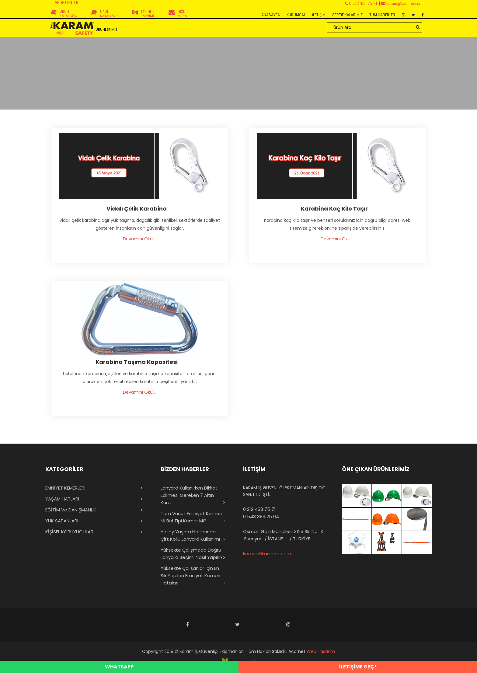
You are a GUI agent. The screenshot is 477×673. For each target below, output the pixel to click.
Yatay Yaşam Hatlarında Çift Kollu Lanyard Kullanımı (190, 535)
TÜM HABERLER (382, 14)
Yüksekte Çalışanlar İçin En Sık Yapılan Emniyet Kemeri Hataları (190, 575)
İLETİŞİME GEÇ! (357, 666)
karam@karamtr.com (267, 553)
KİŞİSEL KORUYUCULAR (69, 531)
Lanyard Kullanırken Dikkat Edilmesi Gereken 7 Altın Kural (189, 495)
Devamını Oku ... (140, 239)
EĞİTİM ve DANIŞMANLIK (70, 510)
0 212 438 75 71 (259, 509)
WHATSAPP (119, 666)
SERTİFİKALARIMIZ (347, 14)
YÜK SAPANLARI (61, 521)
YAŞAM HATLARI (62, 499)
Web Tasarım (321, 651)
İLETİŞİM (319, 14)
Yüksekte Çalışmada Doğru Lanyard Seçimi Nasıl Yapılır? (192, 553)
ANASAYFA (270, 14)
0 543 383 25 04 (261, 516)
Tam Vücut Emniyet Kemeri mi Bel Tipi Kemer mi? (191, 517)
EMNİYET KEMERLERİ (65, 488)
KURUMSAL (296, 14)
